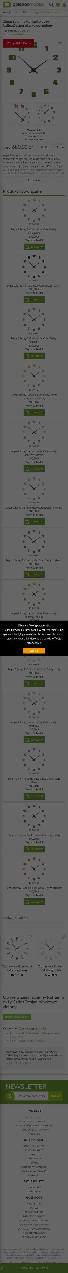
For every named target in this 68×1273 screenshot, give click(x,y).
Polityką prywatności (25, 634)
